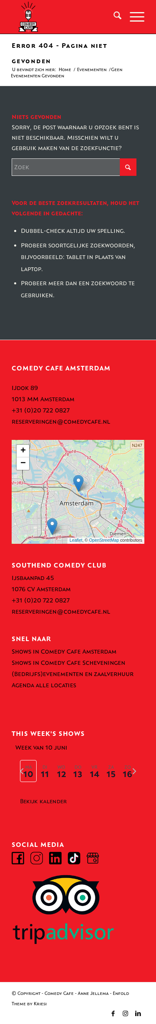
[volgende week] (134, 771)
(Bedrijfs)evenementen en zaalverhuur (73, 674)
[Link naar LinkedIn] (138, 1013)
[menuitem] (113, 17)
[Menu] (132, 17)
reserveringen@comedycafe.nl (61, 421)
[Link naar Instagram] (125, 1013)
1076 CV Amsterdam (41, 589)
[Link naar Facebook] (113, 1013)
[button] (78, 483)
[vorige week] (22, 771)
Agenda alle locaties (44, 685)
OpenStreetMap (104, 540)
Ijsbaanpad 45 (33, 578)
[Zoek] (113, 17)
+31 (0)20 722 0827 (40, 410)
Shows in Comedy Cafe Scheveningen (68, 662)
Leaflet (75, 540)
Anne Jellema (93, 993)
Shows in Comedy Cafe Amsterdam (64, 651)
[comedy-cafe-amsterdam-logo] (65, 17)
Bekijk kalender (43, 801)
